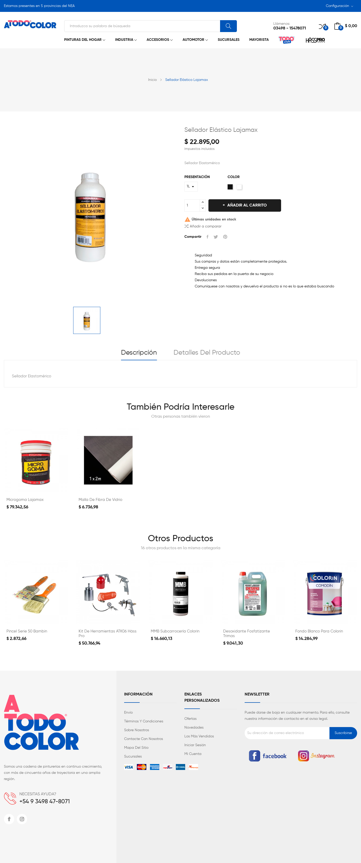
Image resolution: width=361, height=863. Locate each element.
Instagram (22, 819)
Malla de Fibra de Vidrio (100, 500)
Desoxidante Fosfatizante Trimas (246, 633)
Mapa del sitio (136, 748)
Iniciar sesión (195, 745)
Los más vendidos (199, 736)
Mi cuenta (192, 754)
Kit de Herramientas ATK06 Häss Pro (108, 633)
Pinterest (225, 237)
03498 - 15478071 (289, 28)
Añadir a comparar (202, 226)
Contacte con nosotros (143, 739)
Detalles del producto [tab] (207, 352)
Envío (128, 712)
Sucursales (133, 756)
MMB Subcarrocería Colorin (175, 631)
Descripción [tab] (139, 352)
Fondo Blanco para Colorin (319, 631)
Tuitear (216, 237)
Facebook (9, 819)
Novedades (194, 727)
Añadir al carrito (246, 205)
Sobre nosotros (136, 730)
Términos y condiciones (143, 721)
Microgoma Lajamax (25, 500)
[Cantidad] (192, 205)
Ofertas (190, 719)
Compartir (207, 237)
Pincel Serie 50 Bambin (26, 631)
